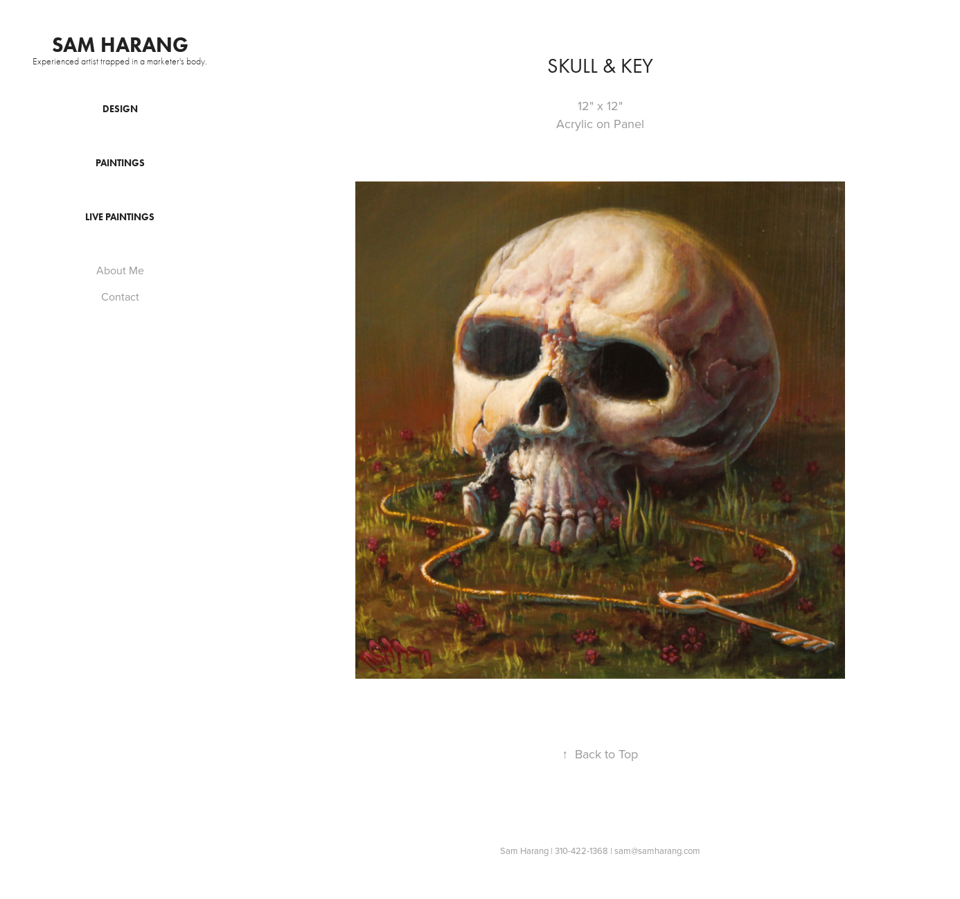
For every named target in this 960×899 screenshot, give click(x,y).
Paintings (120, 163)
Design (120, 109)
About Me (120, 270)
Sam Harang (120, 44)
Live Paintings (119, 217)
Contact (120, 296)
